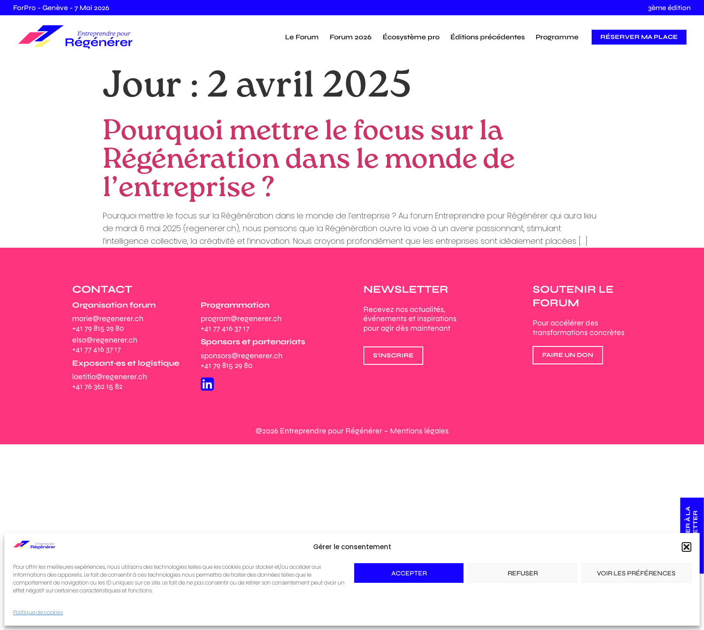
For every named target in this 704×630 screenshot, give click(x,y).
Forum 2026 (351, 37)
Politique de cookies (38, 612)
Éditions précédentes (487, 37)
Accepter (409, 573)
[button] (686, 547)
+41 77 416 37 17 (96, 349)
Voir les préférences (636, 573)
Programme (557, 37)
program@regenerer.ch (241, 318)
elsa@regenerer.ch (104, 340)
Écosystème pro (411, 37)
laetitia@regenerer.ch (109, 376)
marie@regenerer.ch (107, 318)
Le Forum (302, 37)
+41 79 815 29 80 (98, 328)
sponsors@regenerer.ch (241, 355)
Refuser (523, 573)
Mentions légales (419, 431)
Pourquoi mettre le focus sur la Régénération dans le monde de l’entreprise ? (309, 160)
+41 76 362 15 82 (97, 386)
